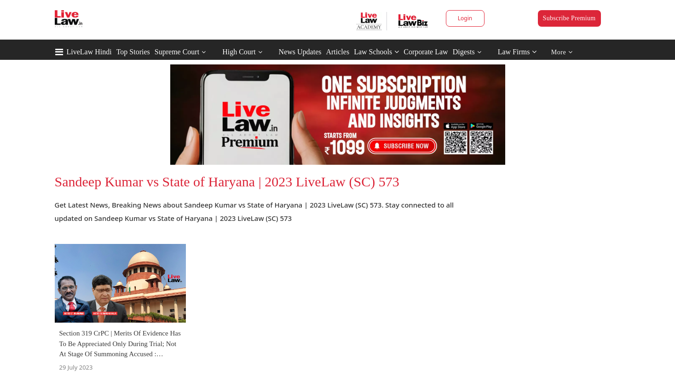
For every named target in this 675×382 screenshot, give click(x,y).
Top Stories (133, 52)
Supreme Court (177, 52)
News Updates (300, 52)
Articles (337, 52)
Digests (464, 52)
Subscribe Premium (569, 18)
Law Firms (517, 52)
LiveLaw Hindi (89, 52)
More (562, 52)
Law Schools (376, 52)
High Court (238, 52)
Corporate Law (426, 52)
